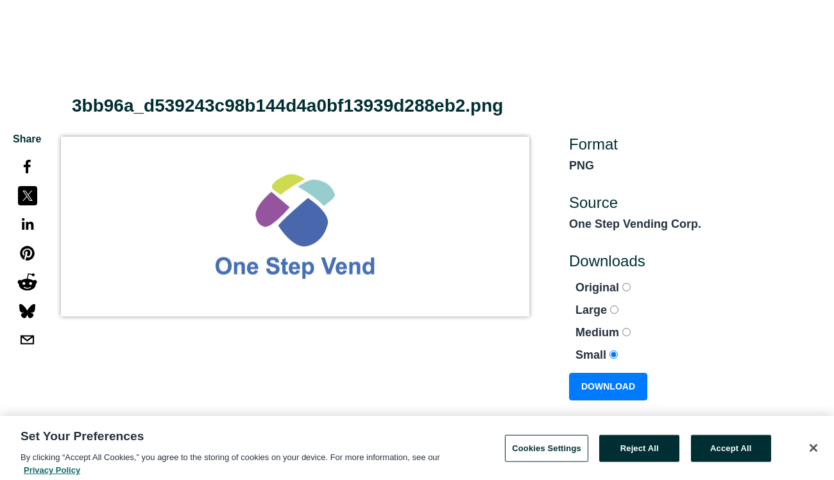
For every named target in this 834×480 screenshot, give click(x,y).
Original (603, 287)
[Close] (813, 450)
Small (596, 354)
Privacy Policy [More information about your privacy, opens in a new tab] (52, 472)
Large (596, 310)
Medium (603, 332)
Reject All (639, 451)
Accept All (730, 451)
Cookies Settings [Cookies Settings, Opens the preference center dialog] (546, 451)
